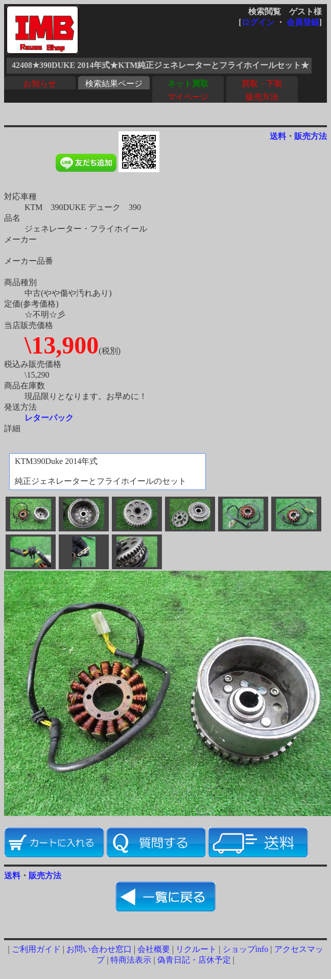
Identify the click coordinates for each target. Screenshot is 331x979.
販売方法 (262, 96)
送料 (278, 136)
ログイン (258, 22)
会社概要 (153, 949)
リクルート (196, 949)
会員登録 (303, 22)
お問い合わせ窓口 (99, 949)
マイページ (188, 96)
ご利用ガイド (36, 949)
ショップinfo (246, 949)
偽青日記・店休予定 (194, 959)
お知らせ (39, 83)
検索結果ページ (114, 83)
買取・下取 (262, 83)
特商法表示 (130, 959)
